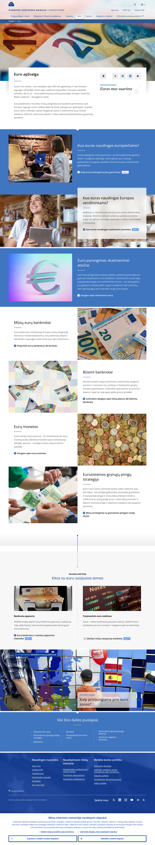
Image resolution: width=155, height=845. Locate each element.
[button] (138, 4)
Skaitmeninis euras (42, 732)
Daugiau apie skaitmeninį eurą (97, 295)
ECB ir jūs (126, 10)
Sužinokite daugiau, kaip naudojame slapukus (98, 832)
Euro (79, 16)
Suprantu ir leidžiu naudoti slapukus (43, 838)
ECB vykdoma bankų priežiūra (130, 16)
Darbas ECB (139, 10)
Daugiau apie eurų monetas (31, 453)
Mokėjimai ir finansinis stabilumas (47, 16)
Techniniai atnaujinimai (73, 775)
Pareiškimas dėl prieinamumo (107, 779)
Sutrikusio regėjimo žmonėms (107, 738)
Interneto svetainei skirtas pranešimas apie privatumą (106, 770)
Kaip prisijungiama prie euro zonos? (107, 700)
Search (135, 4)
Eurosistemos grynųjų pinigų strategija (46, 736)
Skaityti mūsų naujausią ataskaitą (104, 638)
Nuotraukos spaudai (41, 777)
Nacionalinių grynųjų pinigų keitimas (111, 732)
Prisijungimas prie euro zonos (76, 736)
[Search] (122, 4)
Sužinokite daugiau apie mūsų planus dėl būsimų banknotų (110, 400)
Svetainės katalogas (17, 791)
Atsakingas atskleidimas (74, 779)
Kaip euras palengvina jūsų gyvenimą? (101, 172)
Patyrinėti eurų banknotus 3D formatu (37, 345)
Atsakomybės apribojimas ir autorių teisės (75, 770)
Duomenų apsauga (102, 766)
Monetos (70, 732)
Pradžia (11, 21)
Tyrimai (89, 16)
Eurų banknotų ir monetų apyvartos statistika (34, 637)
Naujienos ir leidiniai (104, 16)
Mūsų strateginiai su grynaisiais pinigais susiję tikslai (109, 514)
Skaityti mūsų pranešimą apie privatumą (57, 832)
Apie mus (115, 10)
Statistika (69, 16)
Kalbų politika (100, 783)
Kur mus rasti (38, 785)
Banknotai (38, 742)
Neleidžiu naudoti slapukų (112, 838)
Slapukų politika (101, 775)
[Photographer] (145, 65)
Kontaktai (36, 781)
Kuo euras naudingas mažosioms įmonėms (108, 229)
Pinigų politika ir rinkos (20, 16)
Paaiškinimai (38, 773)
